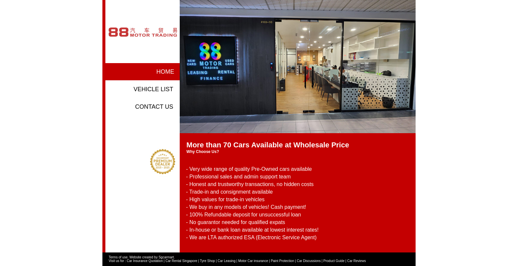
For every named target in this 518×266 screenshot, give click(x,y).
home (165, 71)
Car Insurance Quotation (145, 261)
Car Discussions (308, 261)
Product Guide (334, 261)
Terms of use (118, 257)
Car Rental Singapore (181, 261)
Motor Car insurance (253, 261)
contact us (154, 106)
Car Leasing (227, 261)
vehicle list (153, 89)
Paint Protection (282, 261)
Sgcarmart (166, 257)
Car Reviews (356, 261)
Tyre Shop (207, 261)
